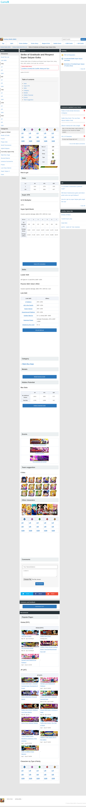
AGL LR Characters (67, 136)
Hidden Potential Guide (40, 405)
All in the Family (28, 305)
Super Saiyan (28, 308)
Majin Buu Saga (28, 364)
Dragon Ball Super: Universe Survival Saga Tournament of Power (30, 685)
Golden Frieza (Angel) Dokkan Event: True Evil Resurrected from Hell (49, 649)
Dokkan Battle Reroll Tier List (20, 47)
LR (22, 133)
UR (22, 137)
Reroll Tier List (5, 57)
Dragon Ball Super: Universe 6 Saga (49, 710)
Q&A (11, 43)
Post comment (39, 584)
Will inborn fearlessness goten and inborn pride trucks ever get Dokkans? (73, 194)
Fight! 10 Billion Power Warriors (30, 752)
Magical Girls (46, 43)
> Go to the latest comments (77, 143)
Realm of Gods (5, 135)
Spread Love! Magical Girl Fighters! (30, 660)
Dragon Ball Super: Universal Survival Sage (49, 697)
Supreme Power (28, 320)
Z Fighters (28, 302)
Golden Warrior (28, 315)
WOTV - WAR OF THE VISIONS (70, 227)
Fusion (3, 138)
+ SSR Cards (69, 43)
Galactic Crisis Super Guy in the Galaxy (49, 738)
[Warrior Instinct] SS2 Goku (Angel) (71, 125)
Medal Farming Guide (39, 376)
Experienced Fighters (28, 312)
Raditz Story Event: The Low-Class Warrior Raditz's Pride (71, 119)
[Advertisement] (43, 20)
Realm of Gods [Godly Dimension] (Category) (71, 112)
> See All (82, 69)
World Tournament (6, 145)
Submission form (39, 607)
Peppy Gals (4, 142)
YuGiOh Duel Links (66, 219)
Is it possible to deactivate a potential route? (71, 187)
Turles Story (34, 43)
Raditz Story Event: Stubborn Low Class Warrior (30, 710)
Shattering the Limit (28, 324)
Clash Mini (64, 223)
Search (83, 39)
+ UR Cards (80, 43)
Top (3, 43)
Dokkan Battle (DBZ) (10, 39)
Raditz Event (57, 43)
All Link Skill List (39, 330)
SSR (23, 141)
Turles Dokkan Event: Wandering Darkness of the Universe (30, 738)
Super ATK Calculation (39, 264)
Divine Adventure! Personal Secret (30, 697)
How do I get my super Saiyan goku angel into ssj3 (73, 200)
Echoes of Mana (66, 214)
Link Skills (4, 60)
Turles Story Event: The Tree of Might (49, 723)
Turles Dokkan (23, 43)
